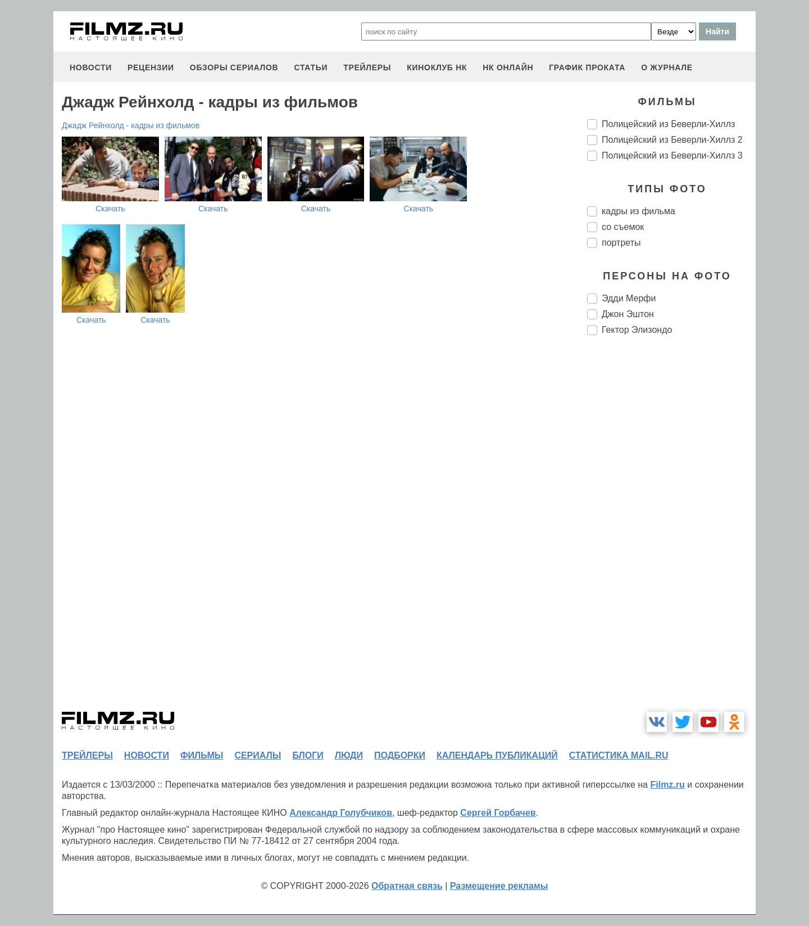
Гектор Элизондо (637, 330)
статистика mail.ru (619, 755)
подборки (399, 755)
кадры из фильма (638, 211)
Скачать (110, 208)
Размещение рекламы (499, 886)
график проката (587, 67)
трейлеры (367, 67)
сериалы (257, 755)
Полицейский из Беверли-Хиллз (668, 124)
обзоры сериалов (234, 67)
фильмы (201, 755)
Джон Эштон (628, 314)
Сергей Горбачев (497, 812)
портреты (621, 242)
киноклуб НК (437, 67)
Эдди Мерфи (629, 298)
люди (349, 755)
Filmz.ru (667, 784)
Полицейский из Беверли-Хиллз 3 (672, 155)
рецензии (151, 67)
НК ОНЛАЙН (508, 67)
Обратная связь (407, 886)
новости (91, 67)
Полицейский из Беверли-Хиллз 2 (672, 139)
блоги (307, 755)
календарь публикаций (497, 755)
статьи (311, 67)
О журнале (667, 67)
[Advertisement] (671, 532)
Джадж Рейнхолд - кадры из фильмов (130, 125)
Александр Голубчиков (340, 812)
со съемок (623, 227)
